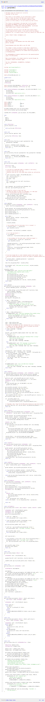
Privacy (10, 700)
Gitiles (7, 700)
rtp (5, 7)
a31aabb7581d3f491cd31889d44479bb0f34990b (29, 6)
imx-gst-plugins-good (10, 6)
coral (2, 6)
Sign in (42, 2)
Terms (14, 700)
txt (40, 700)
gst (3, 7)
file (26, 10)
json (43, 700)
